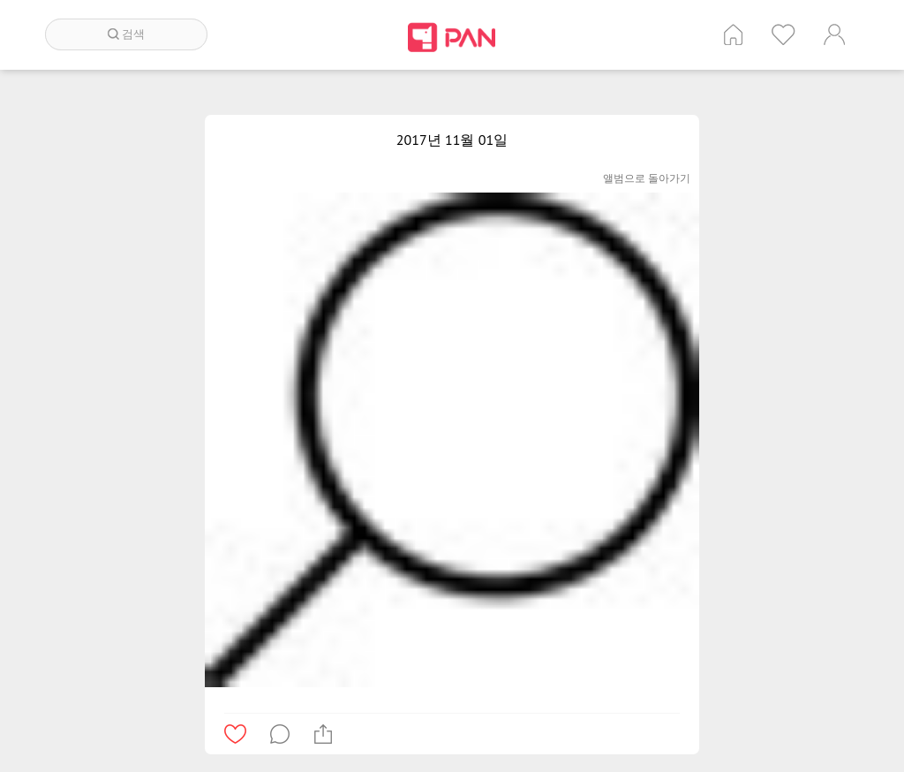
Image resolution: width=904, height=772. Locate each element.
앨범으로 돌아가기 (646, 178)
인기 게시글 (783, 34)
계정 (834, 34)
